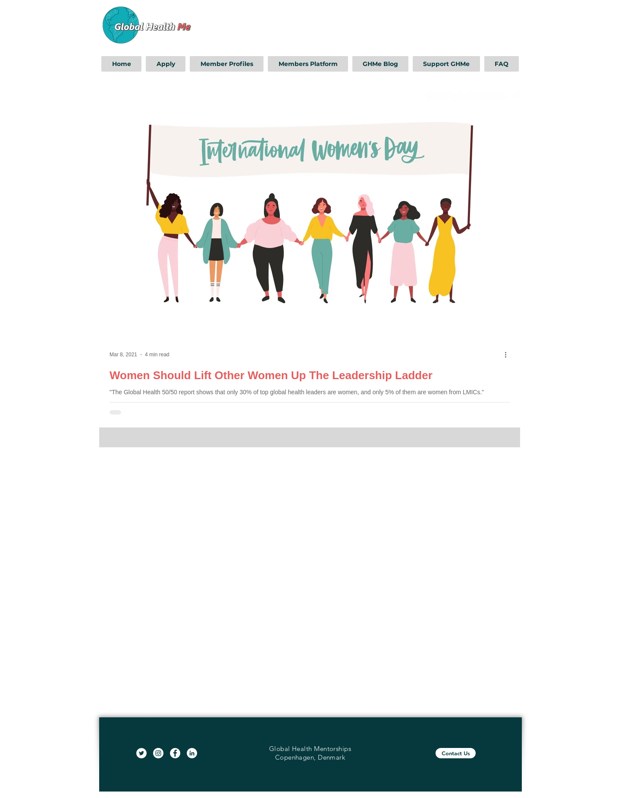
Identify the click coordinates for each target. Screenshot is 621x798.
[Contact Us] (456, 753)
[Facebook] (175, 753)
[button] (165, 64)
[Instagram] (158, 753)
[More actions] (508, 354)
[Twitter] (141, 753)
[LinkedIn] (192, 753)
